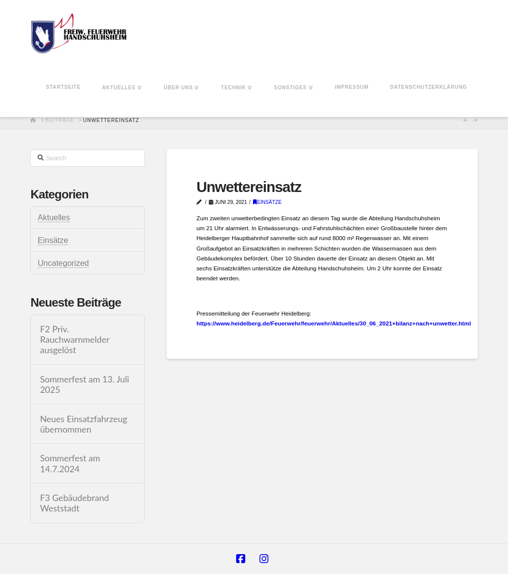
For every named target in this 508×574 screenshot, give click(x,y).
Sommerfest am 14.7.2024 (70, 463)
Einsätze (267, 202)
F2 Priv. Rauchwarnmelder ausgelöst (75, 339)
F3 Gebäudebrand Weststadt (74, 503)
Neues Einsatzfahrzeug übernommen (83, 424)
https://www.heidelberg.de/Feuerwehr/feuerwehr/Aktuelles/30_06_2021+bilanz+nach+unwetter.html (333, 323)
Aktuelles (54, 217)
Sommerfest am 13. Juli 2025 (84, 384)
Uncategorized (63, 263)
